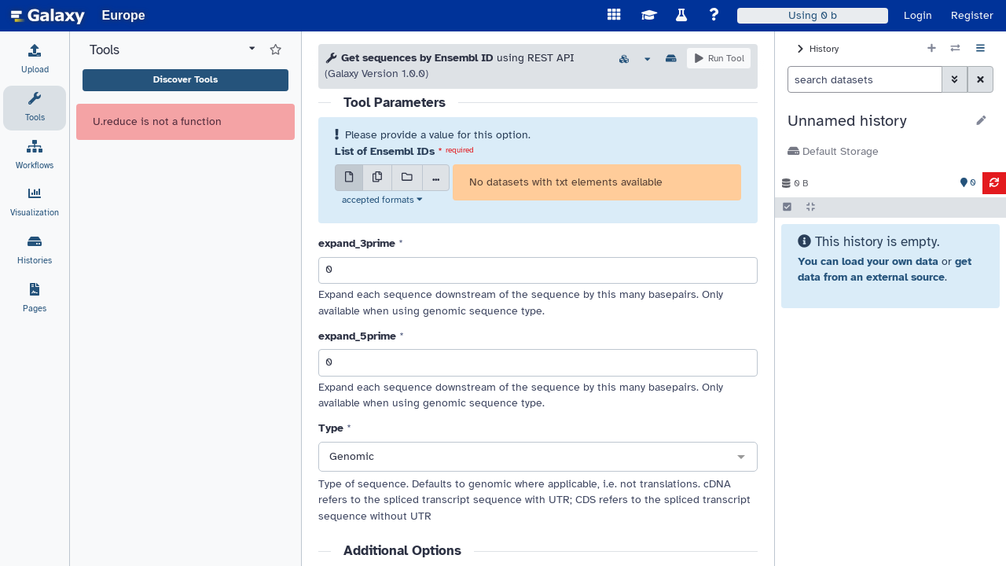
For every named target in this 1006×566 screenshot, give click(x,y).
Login (918, 15)
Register (972, 15)
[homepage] (48, 15)
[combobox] (538, 457)
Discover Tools (185, 79)
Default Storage (833, 151)
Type (330, 428)
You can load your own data (868, 261)
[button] (877, 121)
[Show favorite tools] (275, 50)
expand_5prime (357, 336)
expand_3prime (356, 243)
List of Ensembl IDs (385, 151)
